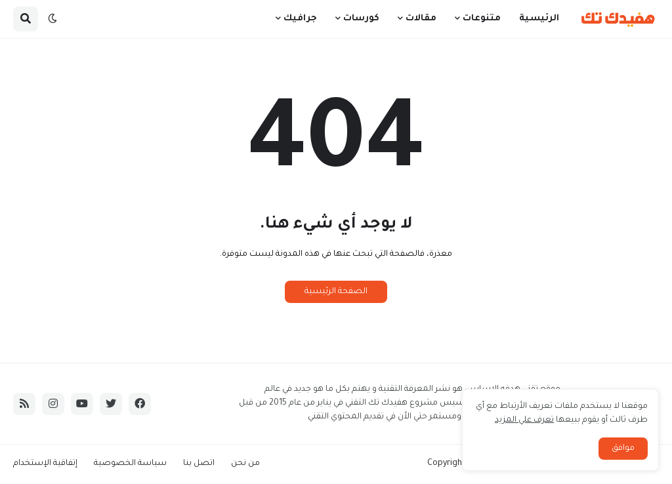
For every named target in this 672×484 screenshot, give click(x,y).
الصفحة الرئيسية (336, 291)
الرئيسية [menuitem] (539, 19)
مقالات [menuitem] (421, 19)
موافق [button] (623, 448)
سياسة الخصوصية (130, 463)
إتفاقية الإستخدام (45, 463)
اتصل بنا (199, 463)
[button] (52, 19)
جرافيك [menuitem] (300, 19)
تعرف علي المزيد (524, 420)
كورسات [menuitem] (361, 19)
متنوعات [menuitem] (482, 19)
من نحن (245, 463)
